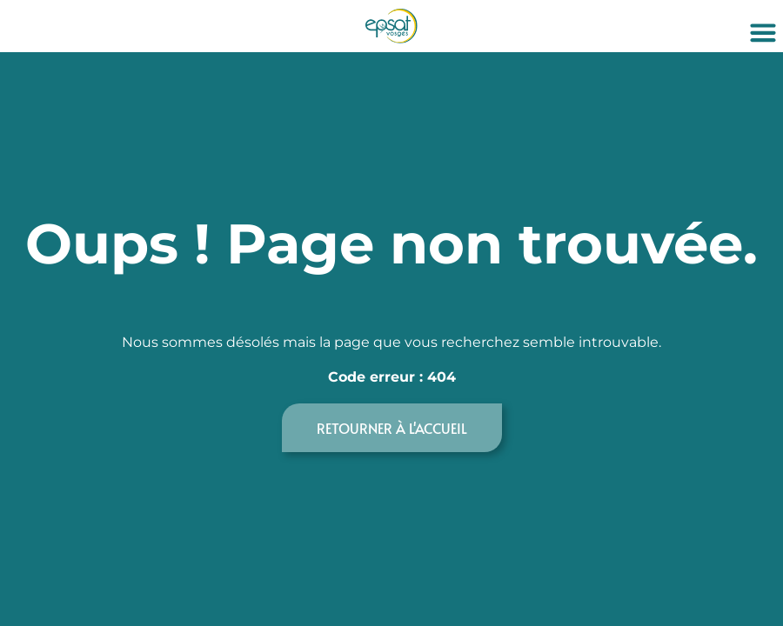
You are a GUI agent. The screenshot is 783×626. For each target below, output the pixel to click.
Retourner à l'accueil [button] (392, 427)
